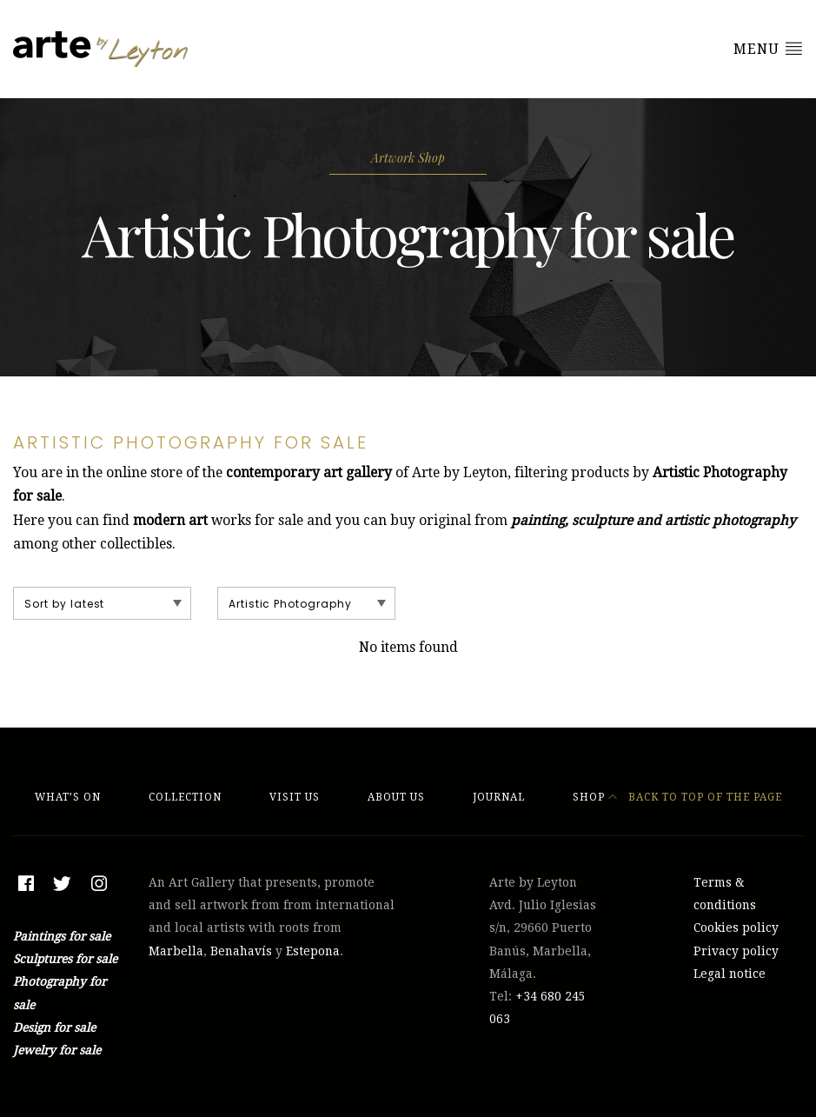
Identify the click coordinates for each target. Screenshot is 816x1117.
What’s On (68, 797)
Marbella (176, 951)
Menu (768, 48)
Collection (185, 797)
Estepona (313, 951)
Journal (499, 797)
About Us (396, 797)
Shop (589, 797)
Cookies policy (736, 927)
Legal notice (729, 974)
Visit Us (294, 797)
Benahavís (241, 951)
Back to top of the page (695, 797)
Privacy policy (736, 951)
